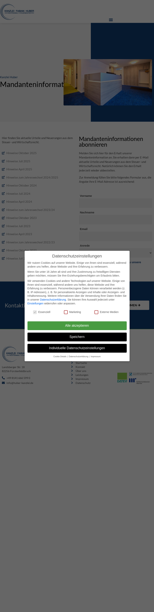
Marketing (72, 310)
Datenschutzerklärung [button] (79, 354)
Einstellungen (35, 301)
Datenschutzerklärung (53, 297)
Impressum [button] (96, 354)
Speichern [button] (77, 335)
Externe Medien (106, 310)
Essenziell (41, 310)
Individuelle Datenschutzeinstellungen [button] (77, 346)
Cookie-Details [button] (60, 354)
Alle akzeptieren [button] (77, 323)
